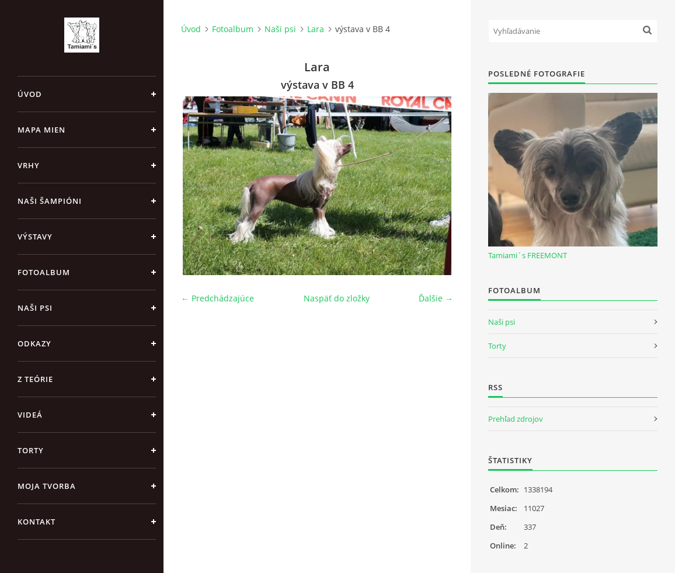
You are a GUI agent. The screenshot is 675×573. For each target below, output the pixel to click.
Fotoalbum (44, 272)
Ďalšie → (436, 298)
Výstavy (35, 236)
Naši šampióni (50, 201)
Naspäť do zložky (337, 298)
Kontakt (36, 521)
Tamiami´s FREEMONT (527, 255)
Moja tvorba (47, 486)
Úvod (30, 94)
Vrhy (29, 165)
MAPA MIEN (41, 129)
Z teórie (35, 379)
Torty (31, 450)
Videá (30, 414)
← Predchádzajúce (217, 298)
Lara (315, 28)
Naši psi (35, 308)
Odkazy (34, 343)
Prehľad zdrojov (515, 419)
